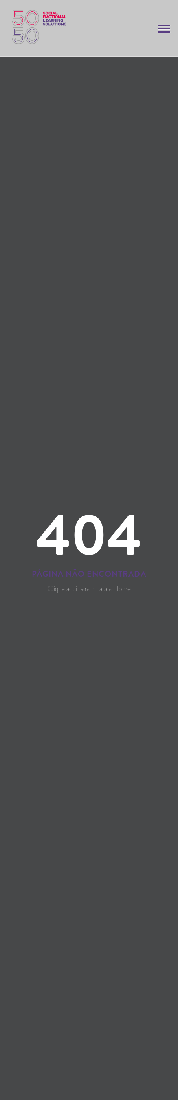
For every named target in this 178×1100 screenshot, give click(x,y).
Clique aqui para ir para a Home (89, 588)
